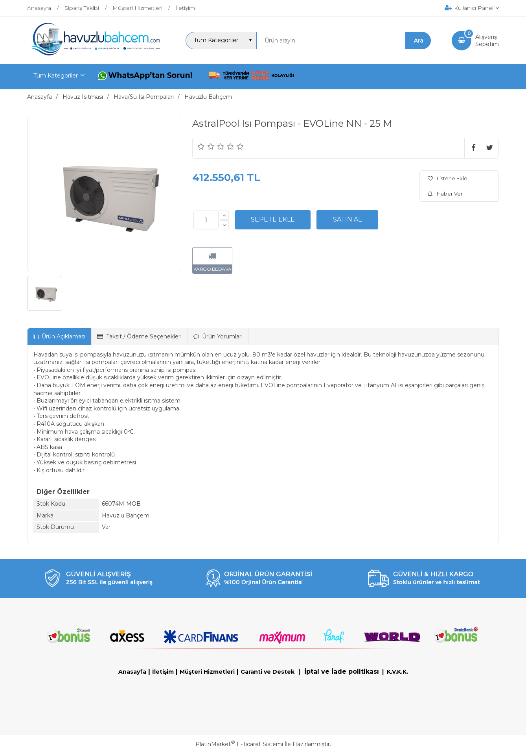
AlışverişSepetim (487, 40)
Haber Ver (445, 193)
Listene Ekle (447, 178)
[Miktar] (206, 220)
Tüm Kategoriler (55, 75)
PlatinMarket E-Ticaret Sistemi (239, 744)
